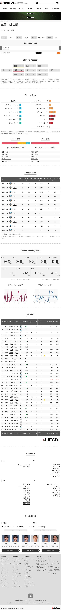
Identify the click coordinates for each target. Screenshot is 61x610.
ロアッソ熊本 (27, 583)
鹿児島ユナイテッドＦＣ (29, 585)
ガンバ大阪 (3, 578)
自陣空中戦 (42, 115)
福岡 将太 (5, 154)
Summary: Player (22, 9)
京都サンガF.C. (4, 576)
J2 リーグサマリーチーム (42, 563)
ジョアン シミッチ (24, 486)
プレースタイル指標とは (53, 567)
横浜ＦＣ (14, 570)
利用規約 (17, 600)
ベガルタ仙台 (15, 561)
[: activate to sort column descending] (2, 179)
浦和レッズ (3, 561)
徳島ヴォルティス (16, 581)
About (46, 8)
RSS (59, 53)
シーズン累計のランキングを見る (50, 279)
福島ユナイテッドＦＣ (29, 558)
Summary (38, 556)
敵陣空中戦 (12, 123)
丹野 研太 (26, 466)
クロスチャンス (40, 104)
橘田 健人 (26, 498)
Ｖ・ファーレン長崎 (5, 586)
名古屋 (11, 362)
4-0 (17, 362)
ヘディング (10, 108)
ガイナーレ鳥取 (27, 575)
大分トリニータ (16, 585)
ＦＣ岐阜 (26, 569)
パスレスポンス (10, 119)
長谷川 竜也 (26, 492)
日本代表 (50, 560)
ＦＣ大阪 (26, 572)
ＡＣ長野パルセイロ (28, 566)
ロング (11, 112)
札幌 (11, 373)
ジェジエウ (56, 466)
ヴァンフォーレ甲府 (17, 573)
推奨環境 (22, 600)
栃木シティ (15, 567)
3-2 (17, 329)
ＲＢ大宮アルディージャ (18, 569)
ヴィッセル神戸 (4, 581)
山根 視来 (56, 472)
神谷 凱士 (56, 476)
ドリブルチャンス (40, 101)
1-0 (17, 338)
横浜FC (11, 376)
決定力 (13, 101)
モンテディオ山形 (16, 564)
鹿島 (11, 382)
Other (49, 556)
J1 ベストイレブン (40, 561)
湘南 (11, 379)
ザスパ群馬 (26, 561)
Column (38, 8)
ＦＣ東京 (3, 566)
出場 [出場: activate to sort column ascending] (20, 179)
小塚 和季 (26, 494)
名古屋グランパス (4, 575)
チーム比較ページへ (15, 530)
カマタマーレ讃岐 (28, 578)
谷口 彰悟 (5, 161)
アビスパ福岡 (3, 585)
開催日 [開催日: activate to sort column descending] (6, 322)
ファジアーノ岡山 (4, 582)
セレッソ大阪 (3, 579)
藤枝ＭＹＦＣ (15, 579)
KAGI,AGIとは (51, 566)
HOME (5, 8)
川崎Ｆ (15, 183)
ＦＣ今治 (14, 582)
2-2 (17, 370)
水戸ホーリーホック (5, 560)
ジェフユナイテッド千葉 (6, 563)
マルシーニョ (56, 492)
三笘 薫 (27, 496)
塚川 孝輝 (26, 484)
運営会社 (37, 600)
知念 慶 (57, 490)
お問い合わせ (43, 600)
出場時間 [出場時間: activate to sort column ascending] (39, 179)
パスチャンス (41, 108)
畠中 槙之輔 (5, 152)
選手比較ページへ (45, 530)
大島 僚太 (26, 490)
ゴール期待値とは (52, 573)
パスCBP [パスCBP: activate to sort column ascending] (55, 322)
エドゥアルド (35, 161)
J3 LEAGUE (27, 556)
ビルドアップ (41, 112)
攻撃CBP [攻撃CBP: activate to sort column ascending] (49, 322)
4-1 (17, 423)
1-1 (17, 341)
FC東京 (11, 353)
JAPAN (30, 8)
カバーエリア (41, 127)
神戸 (11, 341)
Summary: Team (13, 9)
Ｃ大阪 (11, 329)
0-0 (17, 394)
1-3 (17, 420)
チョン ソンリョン (24, 464)
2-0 (17, 326)
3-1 (17, 356)
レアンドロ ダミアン (53, 484)
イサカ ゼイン (55, 474)
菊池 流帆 (34, 152)
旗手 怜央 (56, 496)
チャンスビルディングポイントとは (20, 279)
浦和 (11, 344)
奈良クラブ (26, 573)
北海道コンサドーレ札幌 (18, 558)
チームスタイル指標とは (53, 569)
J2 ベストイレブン (40, 566)
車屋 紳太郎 (56, 470)
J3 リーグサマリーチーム (42, 567)
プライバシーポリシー (29, 600)
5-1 (17, 332)
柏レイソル (3, 564)
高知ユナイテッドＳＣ (29, 581)
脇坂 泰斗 (26, 488)
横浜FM (11, 326)
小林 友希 (5, 156)
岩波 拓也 (34, 156)
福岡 (11, 356)
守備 (43, 119)
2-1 (17, 382)
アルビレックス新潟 (17, 575)
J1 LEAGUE (3, 556)
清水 (11, 388)
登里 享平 (56, 464)
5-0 (17, 344)
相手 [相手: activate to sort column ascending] (10, 322)
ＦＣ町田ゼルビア (4, 569)
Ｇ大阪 (11, 367)
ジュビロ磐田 (15, 578)
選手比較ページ (10, 550)
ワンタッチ (10, 104)
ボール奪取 (42, 123)
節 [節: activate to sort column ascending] (2, 322)
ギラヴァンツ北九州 (28, 582)
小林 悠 (57, 486)
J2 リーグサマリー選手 (41, 564)
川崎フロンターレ (4, 570)
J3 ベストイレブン (40, 570)
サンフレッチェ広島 (5, 583)
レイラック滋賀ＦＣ (28, 570)
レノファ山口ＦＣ (28, 576)
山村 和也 (26, 502)
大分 (11, 347)
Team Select (55, 8)
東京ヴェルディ (4, 567)
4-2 (17, 353)
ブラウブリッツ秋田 (17, 563)
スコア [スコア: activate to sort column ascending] (16, 322)
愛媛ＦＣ (26, 579)
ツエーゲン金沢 (27, 567)
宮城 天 (57, 494)
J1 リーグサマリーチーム (42, 558)
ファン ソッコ (6, 159)
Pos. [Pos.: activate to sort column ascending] (30, 322)
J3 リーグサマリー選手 (41, 569)
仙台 (11, 332)
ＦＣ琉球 (26, 586)
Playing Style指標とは (9, 133)
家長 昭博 (26, 504)
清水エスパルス (4, 573)
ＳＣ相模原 (26, 563)
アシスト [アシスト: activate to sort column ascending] (40, 322)
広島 (11, 359)
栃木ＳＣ (26, 560)
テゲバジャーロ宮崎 (17, 586)
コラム (49, 558)
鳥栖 (11, 350)
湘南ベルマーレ (16, 572)
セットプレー (9, 115)
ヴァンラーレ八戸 (16, 560)
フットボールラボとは (53, 561)
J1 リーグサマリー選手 (41, 560)
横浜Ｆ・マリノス (4, 572)
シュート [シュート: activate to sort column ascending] (52, 179)
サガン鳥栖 (15, 583)
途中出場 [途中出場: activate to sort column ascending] (33, 179)
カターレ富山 (15, 576)
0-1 (17, 400)
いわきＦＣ (15, 566)
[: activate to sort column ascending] (5, 179)
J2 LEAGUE (15, 556)
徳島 (11, 335)
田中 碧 (27, 500)
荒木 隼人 (34, 159)
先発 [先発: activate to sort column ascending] (26, 179)
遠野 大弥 (56, 488)
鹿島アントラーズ (4, 558)
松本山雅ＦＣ (27, 564)
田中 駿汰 (34, 154)
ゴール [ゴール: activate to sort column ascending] (46, 179)
